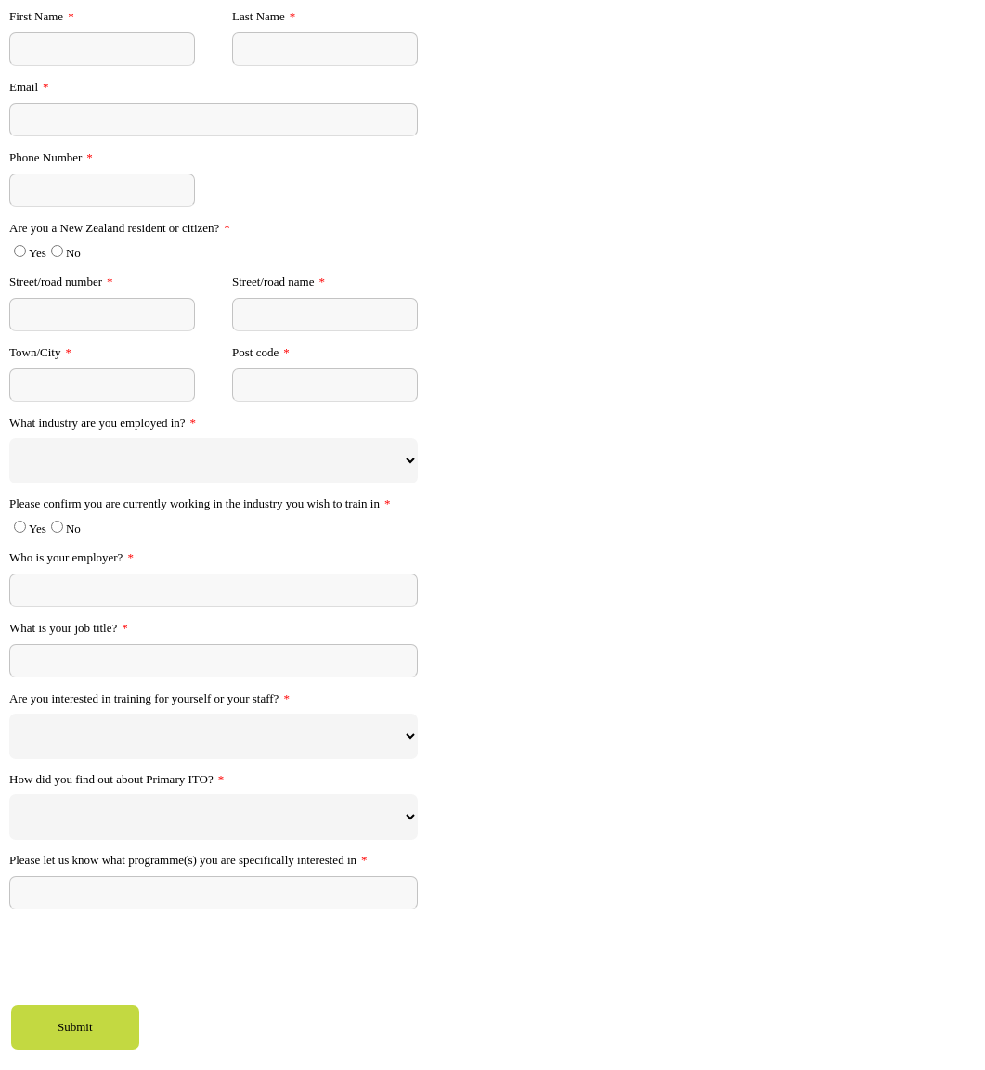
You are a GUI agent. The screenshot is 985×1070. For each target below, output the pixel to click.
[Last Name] (325, 49)
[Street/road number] (102, 314)
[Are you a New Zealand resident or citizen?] (20, 251)
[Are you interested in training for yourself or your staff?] (213, 736)
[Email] (213, 119)
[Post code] (325, 385)
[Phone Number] (102, 190)
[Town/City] (102, 385)
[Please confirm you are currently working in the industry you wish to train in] (20, 527)
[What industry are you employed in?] (213, 460)
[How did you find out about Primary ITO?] (213, 817)
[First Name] (102, 49)
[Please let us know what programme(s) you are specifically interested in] (213, 892)
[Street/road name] (325, 314)
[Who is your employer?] (213, 590)
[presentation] (150, 959)
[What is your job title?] (213, 660)
